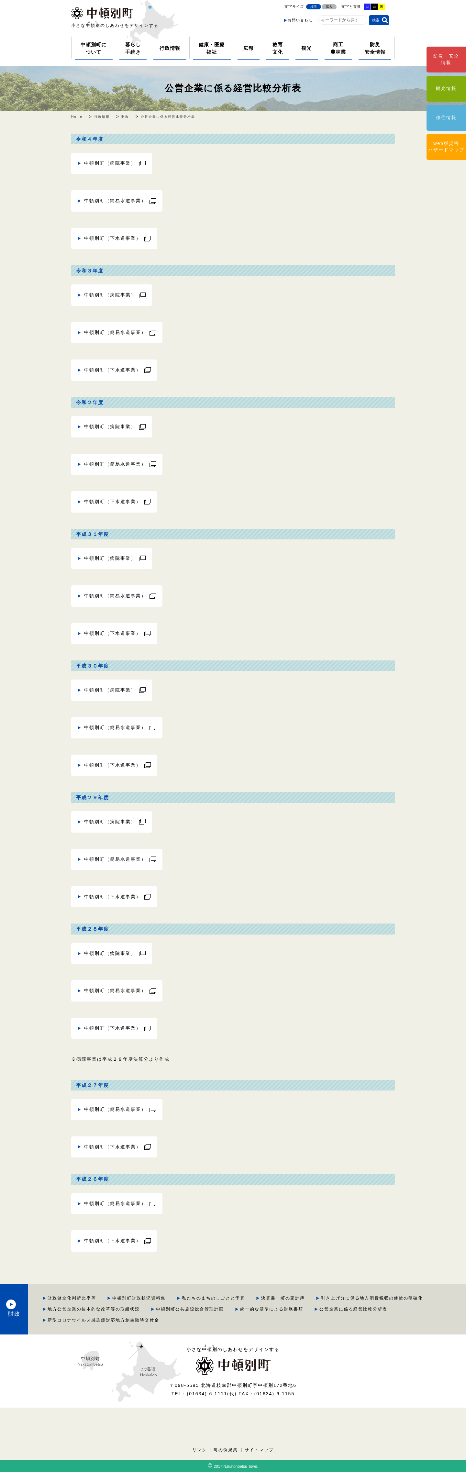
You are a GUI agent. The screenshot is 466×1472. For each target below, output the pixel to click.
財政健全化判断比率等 (144, 1298)
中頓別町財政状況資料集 (211, 1298)
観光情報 (446, 88)
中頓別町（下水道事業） (112, 238)
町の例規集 (226, 1450)
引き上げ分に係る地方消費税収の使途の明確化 (171, 1309)
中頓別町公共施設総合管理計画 (380, 1309)
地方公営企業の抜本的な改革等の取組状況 (284, 1309)
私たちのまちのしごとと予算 (285, 1298)
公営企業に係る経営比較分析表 (233, 88)
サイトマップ (259, 1450)
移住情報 (446, 117)
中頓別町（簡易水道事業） (115, 200)
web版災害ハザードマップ (446, 146)
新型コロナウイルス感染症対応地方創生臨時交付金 (339, 1320)
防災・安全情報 (446, 59)
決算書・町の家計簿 (355, 1298)
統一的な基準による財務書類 (151, 1320)
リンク (199, 1450)
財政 (58, 1309)
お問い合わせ (300, 20)
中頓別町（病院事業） (110, 163)
